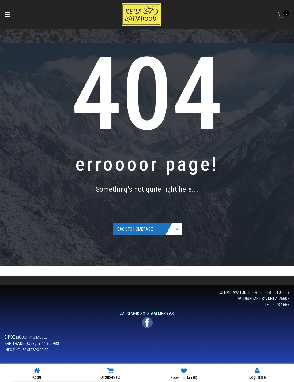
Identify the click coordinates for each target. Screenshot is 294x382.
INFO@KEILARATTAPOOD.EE (26, 349)
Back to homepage (135, 229)
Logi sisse (257, 373)
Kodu (36, 373)
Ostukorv (110, 373)
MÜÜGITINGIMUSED (32, 337)
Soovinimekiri (184, 373)
